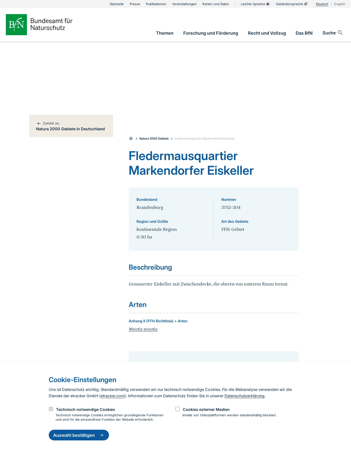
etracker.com (113, 395)
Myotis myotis (143, 329)
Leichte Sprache (255, 4)
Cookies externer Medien (206, 409)
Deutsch (322, 4)
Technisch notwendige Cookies (85, 409)
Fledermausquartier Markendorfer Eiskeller (205, 138)
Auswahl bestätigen (79, 435)
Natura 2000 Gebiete (154, 138)
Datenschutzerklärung (244, 395)
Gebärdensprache (292, 4)
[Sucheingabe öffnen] (333, 33)
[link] (165, 33)
